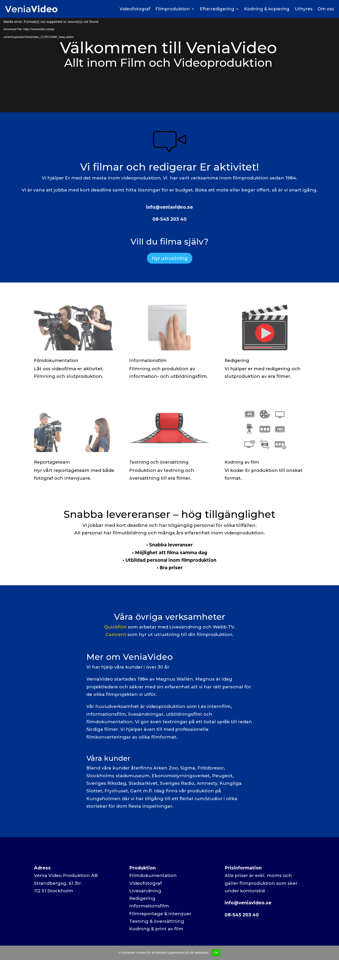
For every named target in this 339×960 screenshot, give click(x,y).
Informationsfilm (147, 360)
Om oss (326, 9)
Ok (216, 952)
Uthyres (303, 9)
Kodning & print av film (156, 928)
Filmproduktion (172, 9)
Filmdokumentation (56, 360)
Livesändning (145, 891)
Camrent (115, 634)
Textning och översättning (158, 462)
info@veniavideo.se (169, 207)
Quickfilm (115, 627)
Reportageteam (52, 462)
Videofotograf (135, 9)
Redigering (237, 360)
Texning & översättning (156, 921)
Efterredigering (217, 9)
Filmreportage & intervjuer (160, 913)
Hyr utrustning (170, 258)
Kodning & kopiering (266, 9)
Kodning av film (242, 462)
